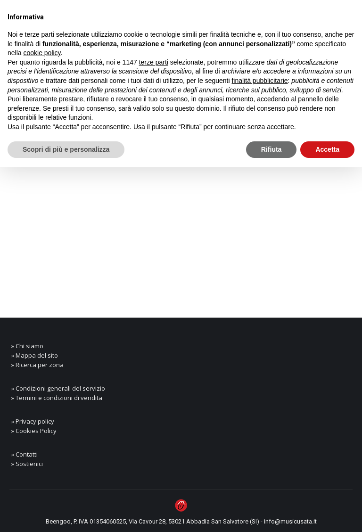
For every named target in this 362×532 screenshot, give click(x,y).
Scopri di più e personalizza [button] (66, 149)
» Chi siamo (27, 346)
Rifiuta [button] (271, 149)
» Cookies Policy (34, 430)
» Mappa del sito (34, 355)
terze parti (153, 62)
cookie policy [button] (41, 53)
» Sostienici (27, 463)
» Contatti (24, 454)
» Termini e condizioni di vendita (56, 397)
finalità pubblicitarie (259, 80)
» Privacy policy (32, 421)
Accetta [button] (327, 149)
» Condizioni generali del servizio (58, 388)
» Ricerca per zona (37, 364)
